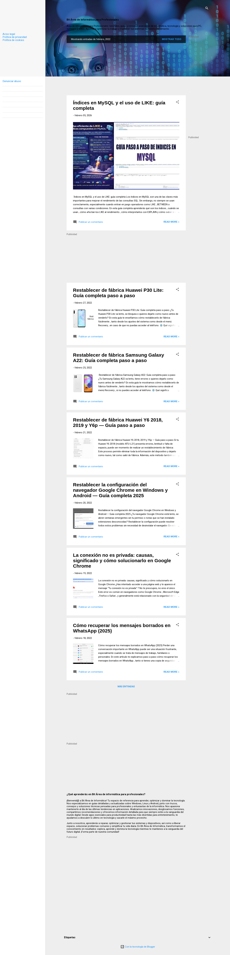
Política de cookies (13, 40)
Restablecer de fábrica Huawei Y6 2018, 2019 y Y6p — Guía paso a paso (118, 422)
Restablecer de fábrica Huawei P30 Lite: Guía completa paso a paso (118, 292)
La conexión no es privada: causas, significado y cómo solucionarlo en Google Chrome (122, 560)
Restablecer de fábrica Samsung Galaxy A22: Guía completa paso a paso (118, 357)
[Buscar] (207, 9)
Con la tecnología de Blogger (137, 946)
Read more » (171, 221)
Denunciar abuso (12, 81)
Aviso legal (9, 34)
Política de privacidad (15, 37)
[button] (177, 102)
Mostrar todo (171, 39)
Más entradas (126, 686)
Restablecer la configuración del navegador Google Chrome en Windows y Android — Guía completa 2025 (120, 490)
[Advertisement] (198, 86)
